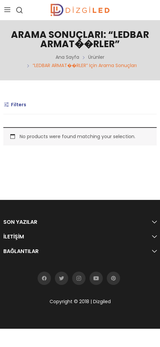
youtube (96, 278)
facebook (44, 278)
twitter (61, 278)
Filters (14, 104)
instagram (78, 278)
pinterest (113, 278)
